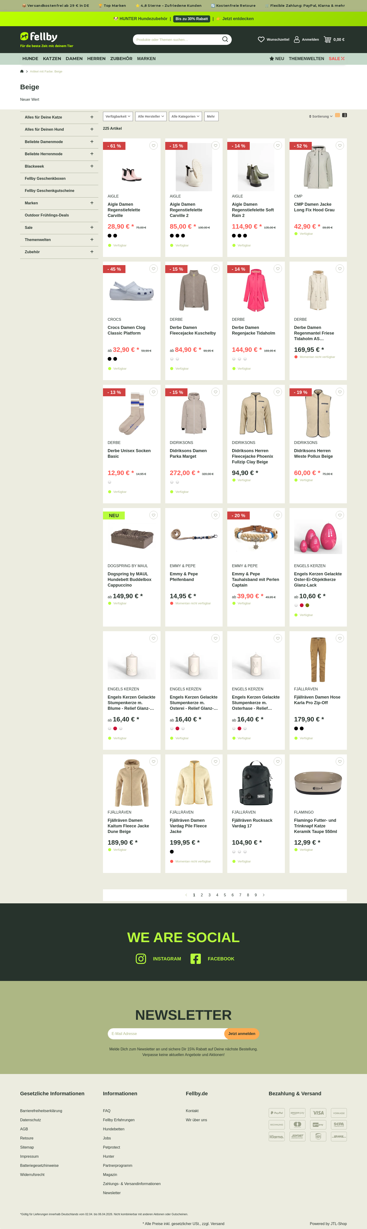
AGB (24, 1129)
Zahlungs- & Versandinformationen (132, 1184)
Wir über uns (196, 1120)
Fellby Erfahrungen (119, 1120)
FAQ (106, 1111)
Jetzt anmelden (241, 1034)
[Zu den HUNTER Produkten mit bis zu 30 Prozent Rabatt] (183, 19)
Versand (217, 1224)
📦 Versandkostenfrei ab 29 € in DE (55, 6)
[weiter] (264, 895)
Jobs (107, 1138)
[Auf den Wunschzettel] (153, 145)
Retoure (26, 1138)
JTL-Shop (339, 1224)
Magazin (110, 1175)
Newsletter (112, 1193)
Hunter (108, 1156)
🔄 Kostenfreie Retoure (233, 6)
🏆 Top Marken (112, 6)
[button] (306, 39)
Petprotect (111, 1147)
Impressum (29, 1156)
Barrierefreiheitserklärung (41, 1111)
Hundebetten (114, 1129)
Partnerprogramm (117, 1166)
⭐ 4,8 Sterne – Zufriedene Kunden (169, 6)
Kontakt (192, 1111)
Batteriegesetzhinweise (39, 1166)
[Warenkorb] (334, 39)
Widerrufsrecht (32, 1175)
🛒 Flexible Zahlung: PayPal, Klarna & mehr (305, 6)
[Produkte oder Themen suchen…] (176, 39)
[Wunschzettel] (273, 39)
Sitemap (27, 1147)
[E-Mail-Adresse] (168, 1033)
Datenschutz (30, 1120)
